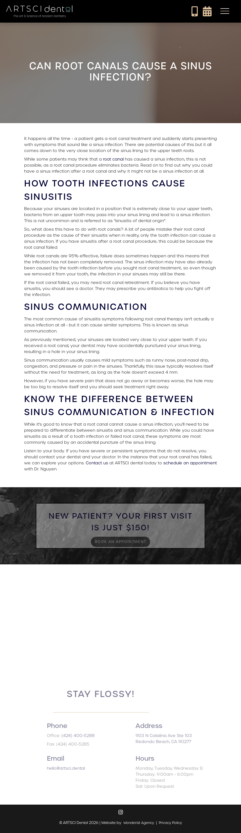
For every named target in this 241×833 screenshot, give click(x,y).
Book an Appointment (120, 540)
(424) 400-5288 (85, 735)
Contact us (97, 463)
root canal (113, 159)
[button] (224, 11)
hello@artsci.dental (73, 768)
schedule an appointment (190, 463)
